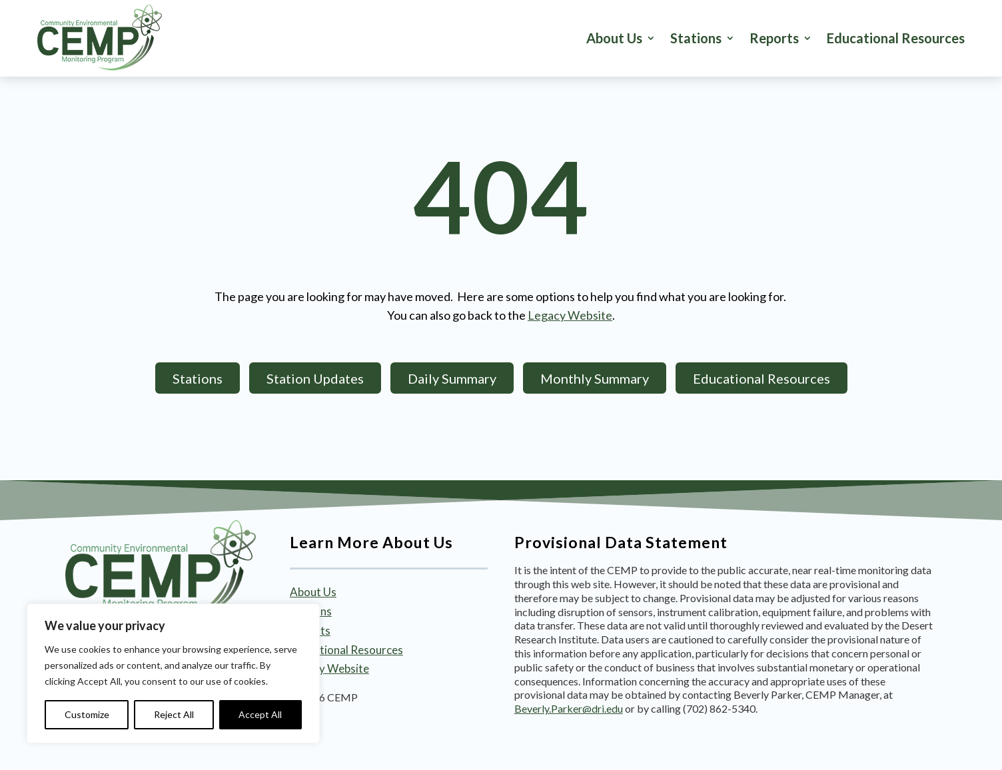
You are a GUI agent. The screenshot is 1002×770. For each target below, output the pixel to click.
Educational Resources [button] (761, 378)
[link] (99, 38)
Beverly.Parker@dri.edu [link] (568, 708)
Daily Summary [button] (452, 378)
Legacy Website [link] (570, 315)
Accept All (260, 714)
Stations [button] (696, 38)
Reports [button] (774, 38)
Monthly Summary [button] (594, 378)
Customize (87, 714)
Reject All (174, 714)
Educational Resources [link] (896, 38)
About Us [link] (614, 38)
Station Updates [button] (315, 378)
